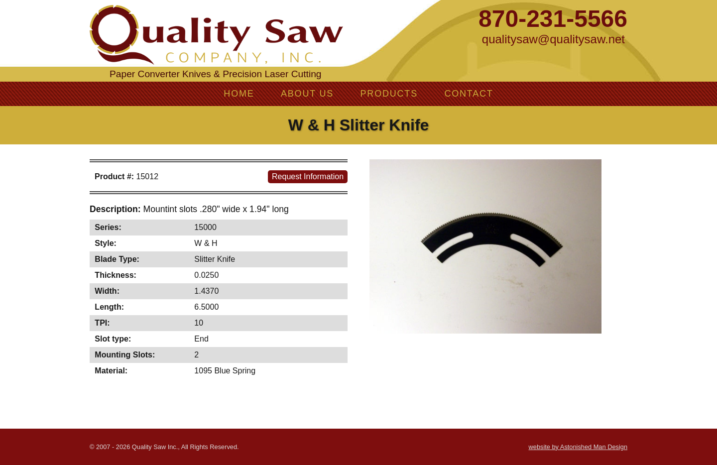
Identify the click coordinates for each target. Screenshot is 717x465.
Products (389, 94)
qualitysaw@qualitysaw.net (553, 39)
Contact (468, 94)
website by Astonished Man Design (578, 447)
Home (239, 94)
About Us (307, 94)
